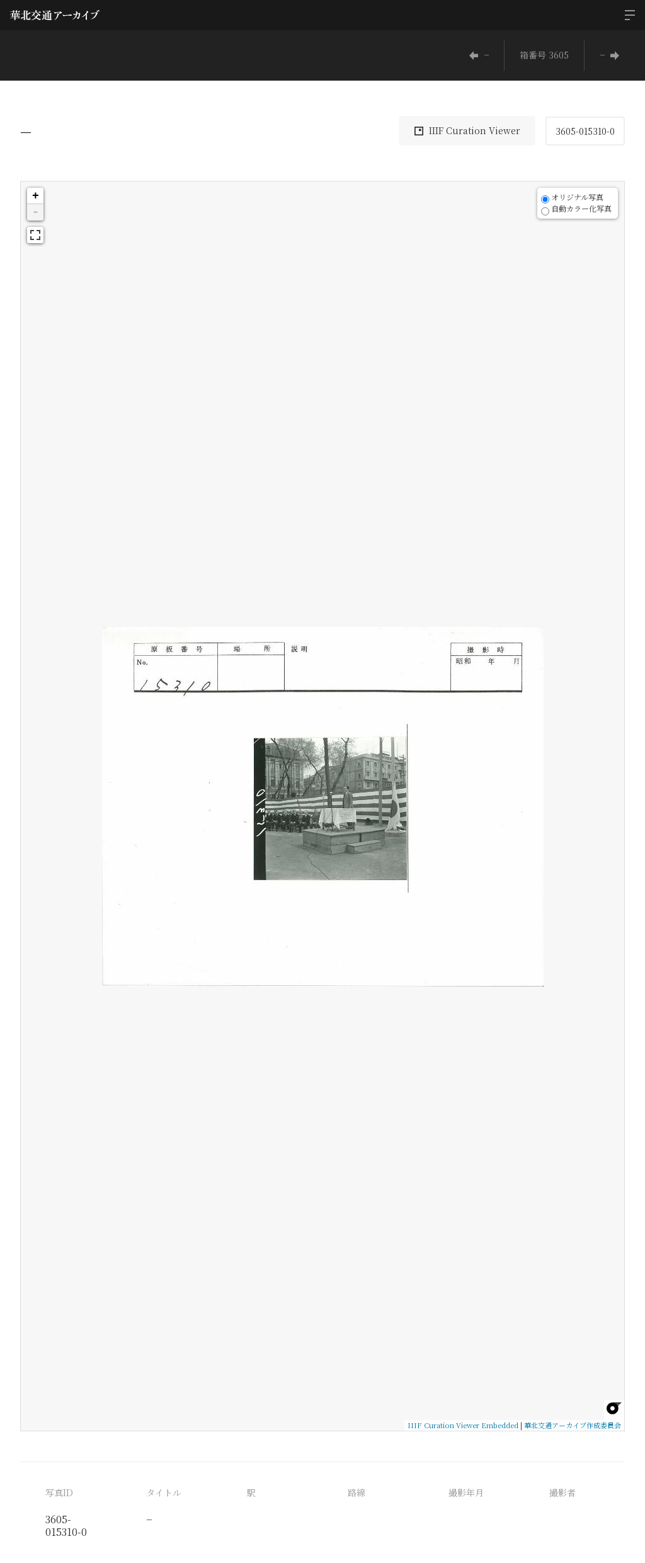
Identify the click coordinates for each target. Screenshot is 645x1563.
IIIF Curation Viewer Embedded (463, 1425)
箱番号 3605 (544, 55)
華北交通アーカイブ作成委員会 (572, 1425)
